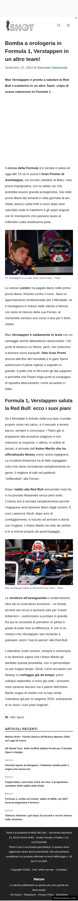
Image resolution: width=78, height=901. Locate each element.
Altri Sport (17, 717)
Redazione (30, 894)
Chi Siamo (16, 894)
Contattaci (61, 869)
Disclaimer (62, 894)
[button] (58, 25)
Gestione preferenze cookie (64, 898)
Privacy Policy (46, 894)
